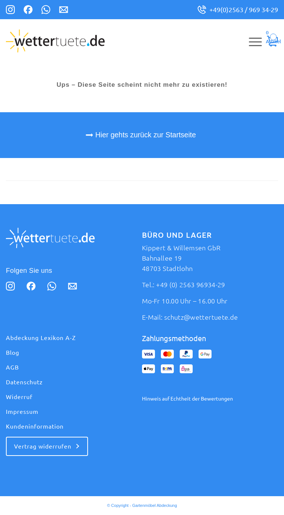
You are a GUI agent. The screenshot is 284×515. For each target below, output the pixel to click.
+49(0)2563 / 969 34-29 (243, 9)
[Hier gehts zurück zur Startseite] (142, 135)
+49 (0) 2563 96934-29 (190, 284)
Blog (12, 352)
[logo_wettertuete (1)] (55, 41)
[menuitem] (251, 41)
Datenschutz (24, 382)
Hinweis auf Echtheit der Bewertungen (187, 399)
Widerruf (19, 397)
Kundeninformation (35, 426)
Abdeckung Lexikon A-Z (41, 337)
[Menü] (251, 41)
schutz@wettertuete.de (201, 317)
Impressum (22, 411)
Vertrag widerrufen (42, 446)
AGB (12, 367)
